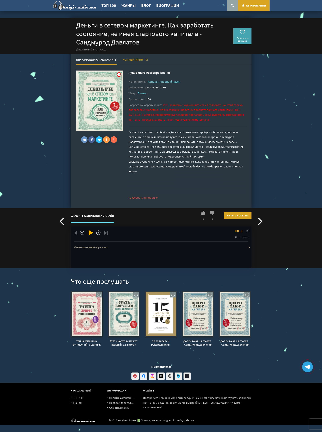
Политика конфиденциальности (130, 398)
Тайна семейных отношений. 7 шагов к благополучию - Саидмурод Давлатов (87, 342)
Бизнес (165, 73)
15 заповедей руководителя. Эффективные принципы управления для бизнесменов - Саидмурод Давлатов (160, 342)
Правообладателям (121, 403)
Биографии (167, 5)
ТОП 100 (108, 5)
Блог (146, 5)
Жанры (128, 5)
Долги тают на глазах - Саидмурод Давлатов (197, 342)
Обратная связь (119, 407)
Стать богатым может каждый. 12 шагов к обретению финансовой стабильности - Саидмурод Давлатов (123, 342)
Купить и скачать (238, 215)
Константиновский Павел (164, 81)
